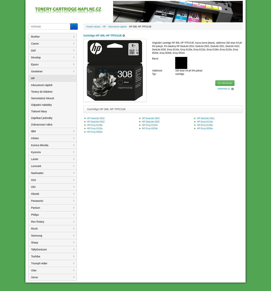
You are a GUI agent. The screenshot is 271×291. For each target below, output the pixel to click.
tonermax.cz (226, 88)
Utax (53, 270)
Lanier (53, 159)
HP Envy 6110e (203, 121)
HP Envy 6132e (93, 128)
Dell (53, 50)
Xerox (53, 277)
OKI (53, 186)
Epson (53, 64)
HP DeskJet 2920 (149, 118)
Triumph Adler (53, 263)
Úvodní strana (93, 26)
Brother (53, 36)
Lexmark (53, 166)
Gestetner (53, 71)
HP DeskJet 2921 (204, 118)
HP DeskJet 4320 (149, 121)
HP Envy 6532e (93, 132)
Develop (53, 57)
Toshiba (53, 256)
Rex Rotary (53, 221)
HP (53, 78)
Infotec (53, 138)
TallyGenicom (53, 249)
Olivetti (53, 193)
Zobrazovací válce (42, 124)
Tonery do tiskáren (42, 91)
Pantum (53, 207)
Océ (53, 179)
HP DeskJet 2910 (94, 118)
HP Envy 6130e (203, 125)
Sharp (53, 242)
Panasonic (53, 200)
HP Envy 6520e (148, 128)
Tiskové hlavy (39, 111)
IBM (53, 131)
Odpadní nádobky (41, 104)
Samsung (53, 235)
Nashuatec (53, 173)
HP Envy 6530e (203, 128)
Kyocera (53, 152)
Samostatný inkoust (42, 98)
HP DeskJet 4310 (94, 121)
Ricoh (53, 228)
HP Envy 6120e (93, 125)
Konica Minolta (53, 145)
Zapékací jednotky (42, 117)
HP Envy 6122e (148, 125)
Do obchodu (225, 83)
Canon (53, 43)
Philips (53, 214)
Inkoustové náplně (42, 85)
